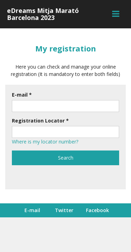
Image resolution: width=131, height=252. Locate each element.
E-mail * (22, 94)
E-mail (32, 210)
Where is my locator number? (45, 141)
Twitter (64, 210)
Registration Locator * (40, 120)
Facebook (97, 210)
